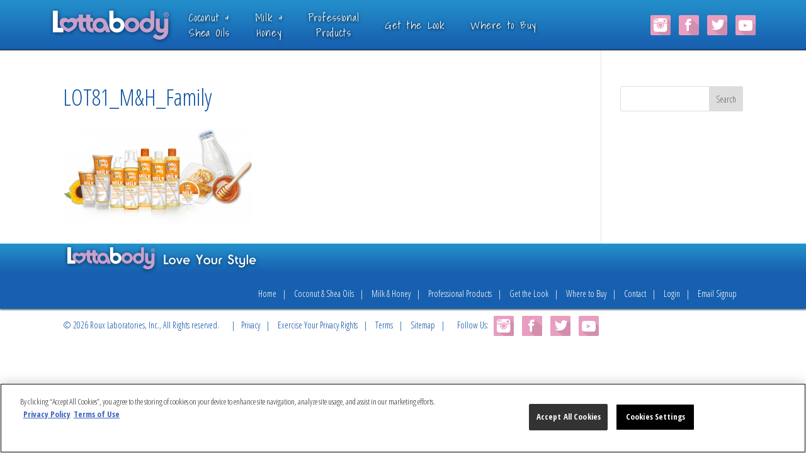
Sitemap (423, 325)
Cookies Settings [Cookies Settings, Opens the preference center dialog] (655, 416)
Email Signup (717, 293)
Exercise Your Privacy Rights (318, 325)
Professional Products (460, 293)
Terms (384, 325)
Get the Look (431, 24)
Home (267, 293)
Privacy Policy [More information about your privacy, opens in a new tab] (47, 414)
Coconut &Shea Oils (225, 25)
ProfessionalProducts (350, 25)
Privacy (250, 325)
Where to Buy (519, 24)
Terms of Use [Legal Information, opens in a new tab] (97, 414)
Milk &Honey (285, 25)
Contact (635, 293)
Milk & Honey (391, 293)
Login (672, 293)
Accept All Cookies (568, 416)
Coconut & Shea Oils (324, 293)
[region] (403, 418)
